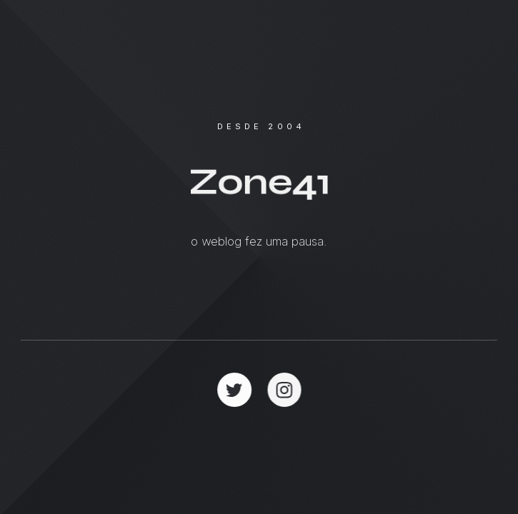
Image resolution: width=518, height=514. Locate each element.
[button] (234, 390)
